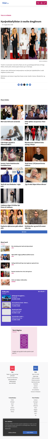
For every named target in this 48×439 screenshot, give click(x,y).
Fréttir (12, 400)
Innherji (35, 400)
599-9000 (13, 383)
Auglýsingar (35, 376)
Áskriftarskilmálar (36, 382)
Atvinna (35, 404)
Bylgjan (35, 409)
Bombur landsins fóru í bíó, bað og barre (21, 271)
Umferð (35, 386)
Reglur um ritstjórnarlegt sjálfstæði (12, 375)
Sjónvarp (12, 409)
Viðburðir (35, 405)
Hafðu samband (35, 378)
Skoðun (12, 407)
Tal (35, 415)
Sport (12, 404)
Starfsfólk (35, 384)
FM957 (35, 411)
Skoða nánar (8, 428)
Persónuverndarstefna (12, 377)
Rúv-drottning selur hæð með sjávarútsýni (22, 246)
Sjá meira (24, 232)
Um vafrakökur (35, 389)
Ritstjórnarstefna (36, 380)
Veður (35, 407)
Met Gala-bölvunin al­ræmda (10, 122)
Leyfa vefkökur (30, 432)
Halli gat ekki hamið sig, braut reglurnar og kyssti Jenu (25, 263)
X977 (35, 413)
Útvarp (12, 411)
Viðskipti (12, 402)
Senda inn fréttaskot (35, 391)
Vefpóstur (35, 387)
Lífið (12, 405)
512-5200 (36, 374)
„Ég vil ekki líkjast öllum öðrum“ (36, 184)
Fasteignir (35, 402)
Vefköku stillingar (12, 432)
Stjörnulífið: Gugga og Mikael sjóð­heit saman (22, 254)
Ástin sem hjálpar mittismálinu (19, 280)
